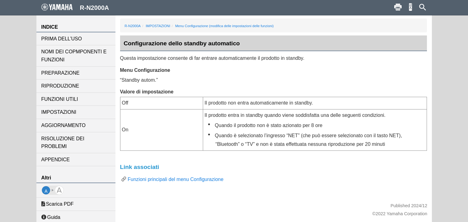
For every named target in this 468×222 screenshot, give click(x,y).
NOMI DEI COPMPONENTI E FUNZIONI (74, 55)
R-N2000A (133, 26)
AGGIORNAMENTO (63, 125)
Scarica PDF (57, 204)
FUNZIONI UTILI (59, 99)
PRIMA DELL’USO (61, 38)
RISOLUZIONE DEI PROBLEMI (63, 142)
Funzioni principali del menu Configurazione (176, 179)
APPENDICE (55, 159)
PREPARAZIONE (60, 73)
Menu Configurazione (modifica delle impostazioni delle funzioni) (224, 26)
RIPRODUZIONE (60, 85)
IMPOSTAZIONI (58, 112)
